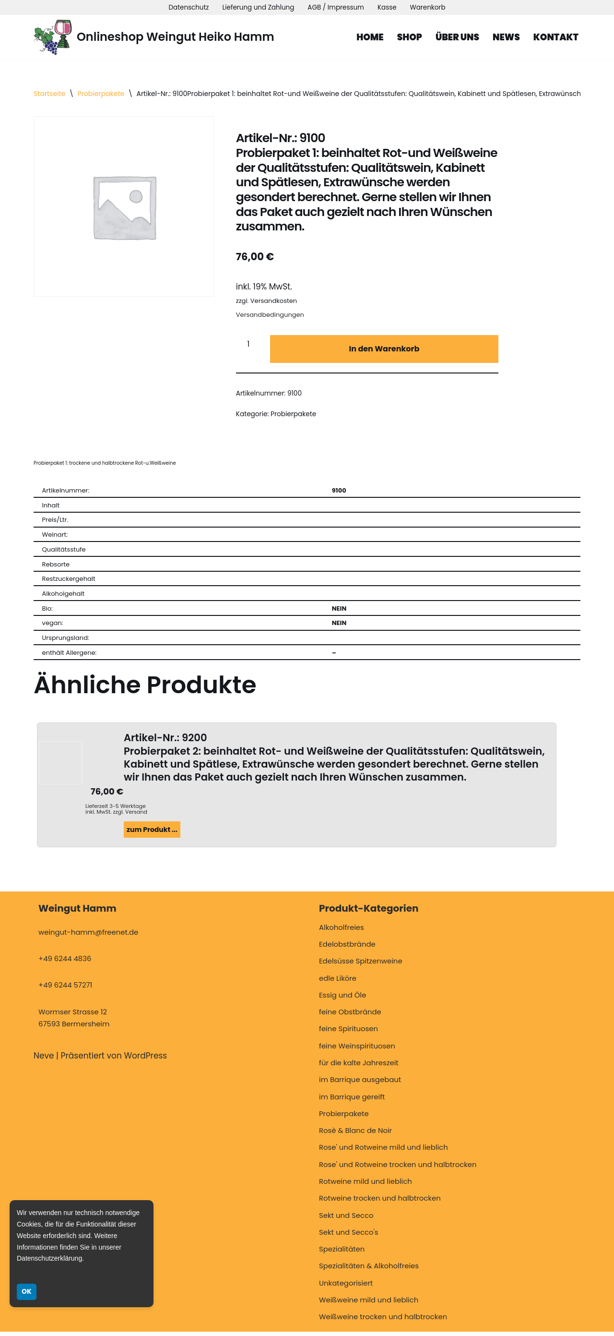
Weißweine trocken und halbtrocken (383, 1321)
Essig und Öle (342, 999)
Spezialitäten (342, 1254)
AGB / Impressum (336, 7)
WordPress (145, 1060)
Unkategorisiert (346, 1287)
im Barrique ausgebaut (360, 1084)
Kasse (387, 7)
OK (27, 1291)
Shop (408, 37)
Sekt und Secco (346, 1220)
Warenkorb (429, 7)
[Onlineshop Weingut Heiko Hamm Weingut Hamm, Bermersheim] (154, 37)
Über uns (457, 37)
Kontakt (556, 37)
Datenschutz (187, 7)
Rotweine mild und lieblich (365, 1185)
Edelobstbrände (347, 949)
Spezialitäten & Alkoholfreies (369, 1270)
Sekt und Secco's (348, 1236)
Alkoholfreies (341, 932)
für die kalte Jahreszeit (359, 1067)
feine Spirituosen (348, 1033)
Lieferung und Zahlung (258, 7)
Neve (44, 1060)
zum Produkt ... (152, 834)
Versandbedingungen (270, 316)
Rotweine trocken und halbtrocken (380, 1203)
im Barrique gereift (352, 1101)
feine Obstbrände (350, 1016)
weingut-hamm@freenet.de (88, 936)
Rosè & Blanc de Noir (355, 1135)
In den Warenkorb (384, 350)
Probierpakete (101, 93)
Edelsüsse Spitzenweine (360, 966)
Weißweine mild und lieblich (368, 1304)
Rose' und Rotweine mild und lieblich (383, 1152)
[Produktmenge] (252, 346)
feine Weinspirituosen (357, 1050)
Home (368, 37)
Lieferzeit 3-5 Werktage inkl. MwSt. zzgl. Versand (116, 812)
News (506, 37)
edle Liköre (337, 982)
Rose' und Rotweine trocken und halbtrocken (398, 1169)
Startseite (49, 93)
